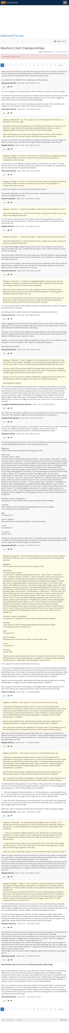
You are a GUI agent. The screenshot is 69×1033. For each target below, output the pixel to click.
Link (4, 87)
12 (42, 65)
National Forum (12, 35)
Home (3, 1020)
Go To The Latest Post (60, 52)
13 (46, 65)
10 (34, 65)
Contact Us (19, 1020)
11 (38, 65)
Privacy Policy (11, 1020)
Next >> (61, 65)
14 (51, 65)
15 (55, 65)
